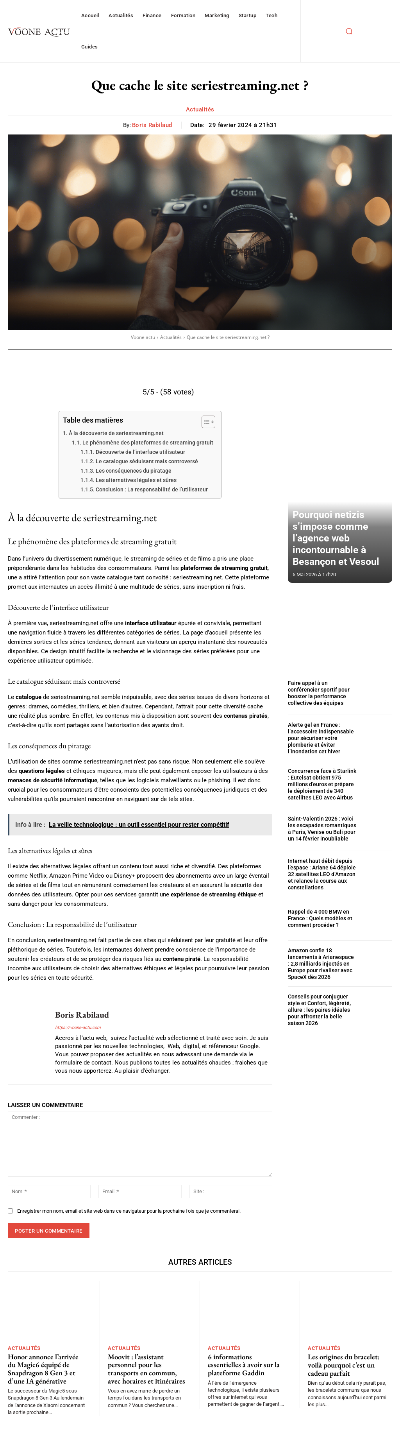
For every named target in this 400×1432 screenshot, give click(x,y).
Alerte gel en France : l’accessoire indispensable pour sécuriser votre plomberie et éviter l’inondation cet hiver (322, 737)
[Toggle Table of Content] (204, 421)
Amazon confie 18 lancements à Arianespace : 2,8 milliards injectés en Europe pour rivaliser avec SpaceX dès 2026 (322, 957)
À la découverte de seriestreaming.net (116, 433)
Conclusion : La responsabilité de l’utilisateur (152, 489)
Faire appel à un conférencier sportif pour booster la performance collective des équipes (320, 693)
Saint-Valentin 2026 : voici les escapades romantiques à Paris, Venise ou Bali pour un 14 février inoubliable (320, 825)
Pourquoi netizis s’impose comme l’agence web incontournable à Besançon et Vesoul (339, 551)
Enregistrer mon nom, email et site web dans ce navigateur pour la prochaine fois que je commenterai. (129, 1211)
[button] (348, 31)
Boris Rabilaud (152, 125)
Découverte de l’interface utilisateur (140, 452)
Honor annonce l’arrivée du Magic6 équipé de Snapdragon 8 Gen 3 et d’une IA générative (47, 1367)
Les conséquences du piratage (133, 471)
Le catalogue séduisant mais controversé (147, 461)
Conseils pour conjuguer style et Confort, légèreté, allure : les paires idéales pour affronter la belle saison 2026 (322, 1000)
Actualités (200, 109)
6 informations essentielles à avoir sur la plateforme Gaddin (246, 1363)
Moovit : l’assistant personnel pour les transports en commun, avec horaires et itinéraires (146, 1367)
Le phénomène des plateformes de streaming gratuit (147, 442)
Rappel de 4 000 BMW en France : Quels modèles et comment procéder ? (317, 912)
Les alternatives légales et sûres (136, 480)
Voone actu (143, 337)
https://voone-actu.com (78, 1027)
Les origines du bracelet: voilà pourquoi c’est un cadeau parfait (341, 1363)
